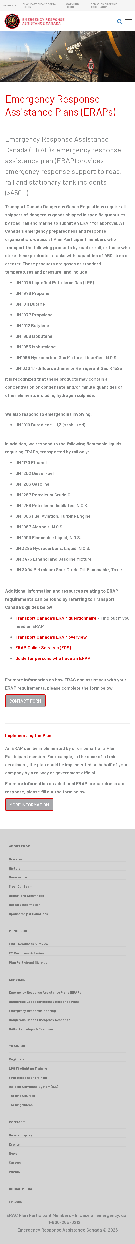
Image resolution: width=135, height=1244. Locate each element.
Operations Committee (26, 895)
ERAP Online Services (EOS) (43, 647)
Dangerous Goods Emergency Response (39, 1020)
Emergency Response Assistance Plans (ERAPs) (45, 992)
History (14, 868)
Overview (16, 859)
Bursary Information (24, 905)
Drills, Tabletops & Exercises (31, 1029)
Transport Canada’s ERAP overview (51, 637)
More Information (29, 804)
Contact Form (25, 701)
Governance (18, 877)
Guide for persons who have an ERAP (52, 658)
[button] (119, 21)
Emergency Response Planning (32, 1011)
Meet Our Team (20, 886)
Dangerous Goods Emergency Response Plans (44, 1002)
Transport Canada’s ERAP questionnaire (56, 618)
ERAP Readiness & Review (28, 944)
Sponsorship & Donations (28, 914)
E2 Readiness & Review (26, 953)
